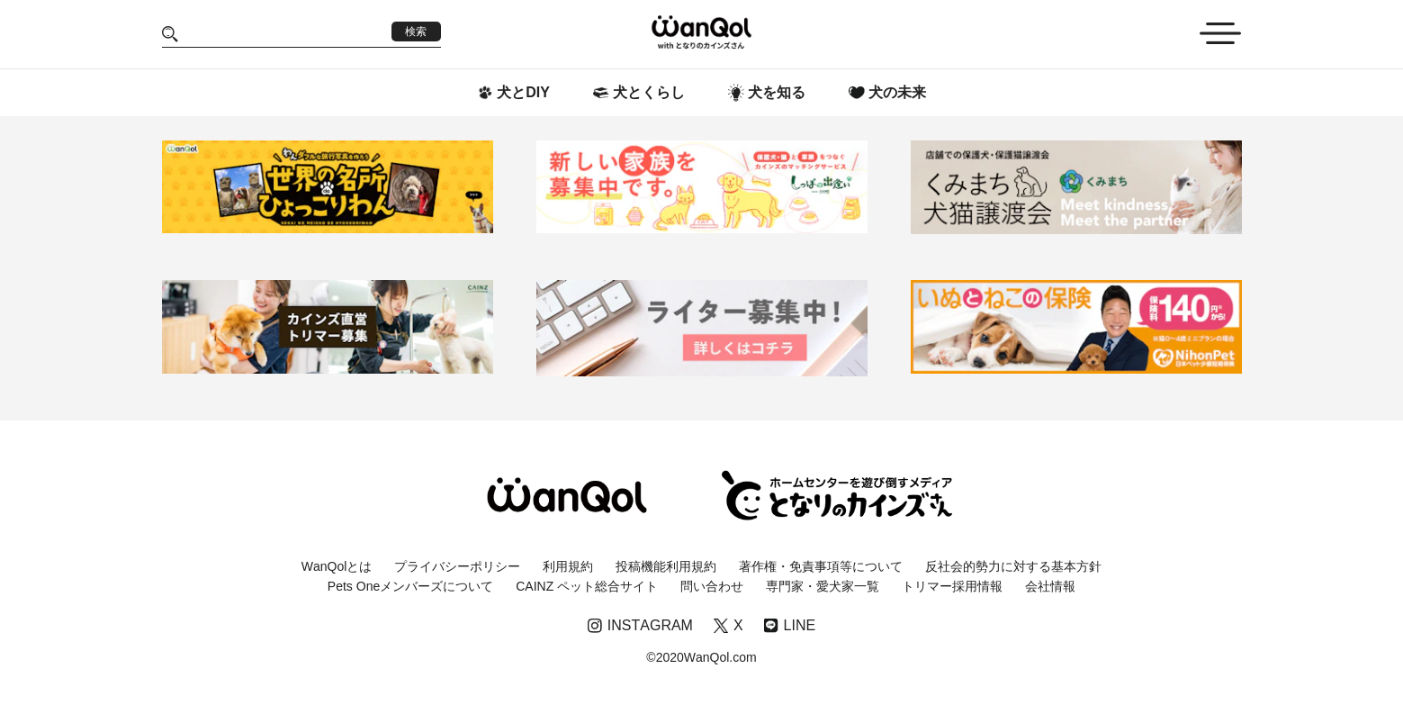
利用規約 (568, 566)
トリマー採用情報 (952, 586)
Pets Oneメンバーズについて (410, 586)
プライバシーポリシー (457, 566)
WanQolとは (337, 566)
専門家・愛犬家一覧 (822, 586)
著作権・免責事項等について (821, 566)
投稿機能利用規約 (666, 566)
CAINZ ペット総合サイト (587, 586)
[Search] (284, 33)
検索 (416, 31)
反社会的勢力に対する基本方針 (1013, 566)
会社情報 (1050, 586)
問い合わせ (711, 586)
